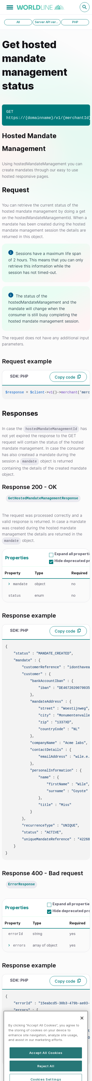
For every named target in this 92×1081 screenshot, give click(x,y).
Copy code (65, 377)
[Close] (82, 1029)
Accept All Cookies (46, 1064)
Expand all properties (72, 904)
